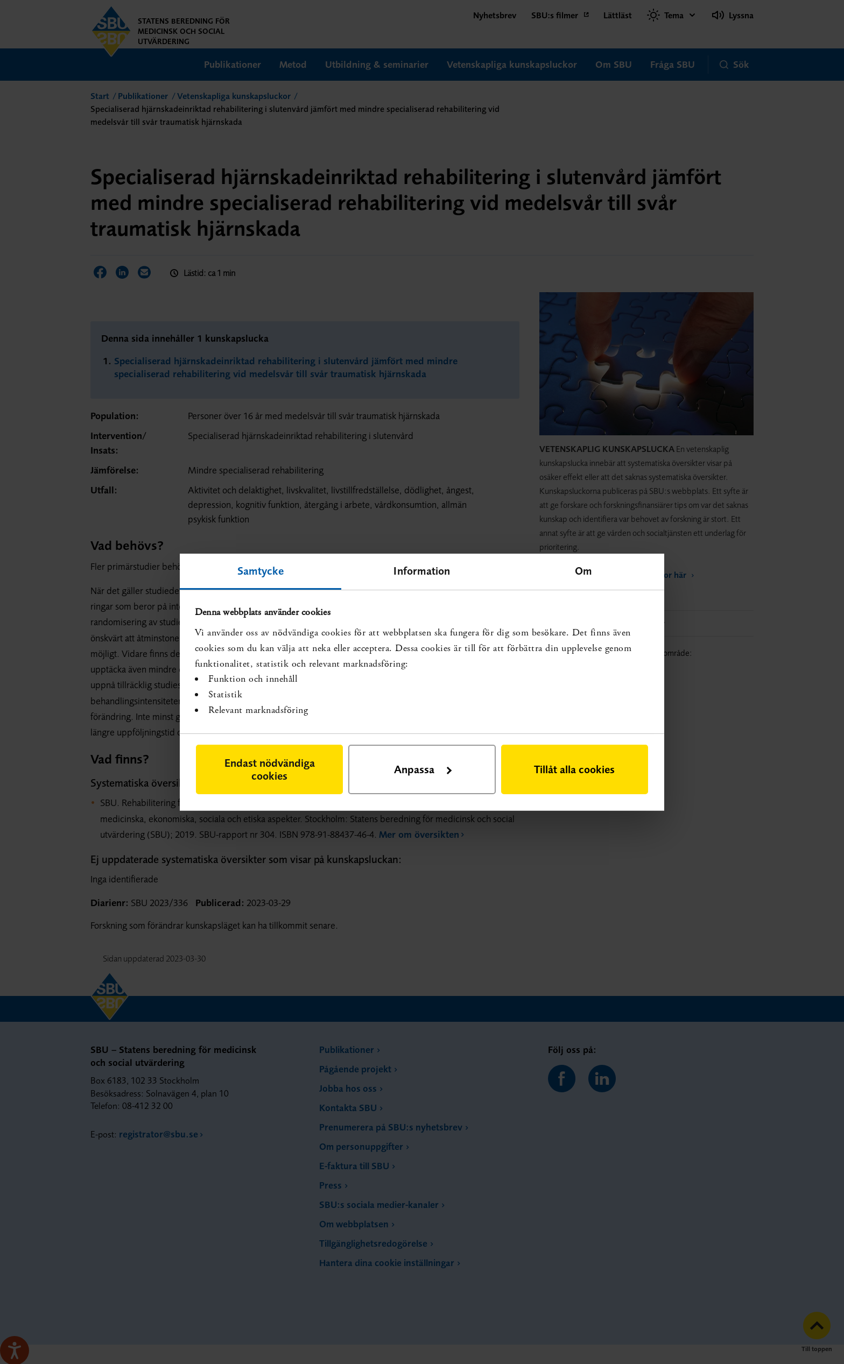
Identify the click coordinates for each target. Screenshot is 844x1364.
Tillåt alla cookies (574, 769)
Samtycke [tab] (260, 570)
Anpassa (423, 769)
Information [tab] (421, 570)
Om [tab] (583, 570)
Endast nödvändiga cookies (269, 769)
